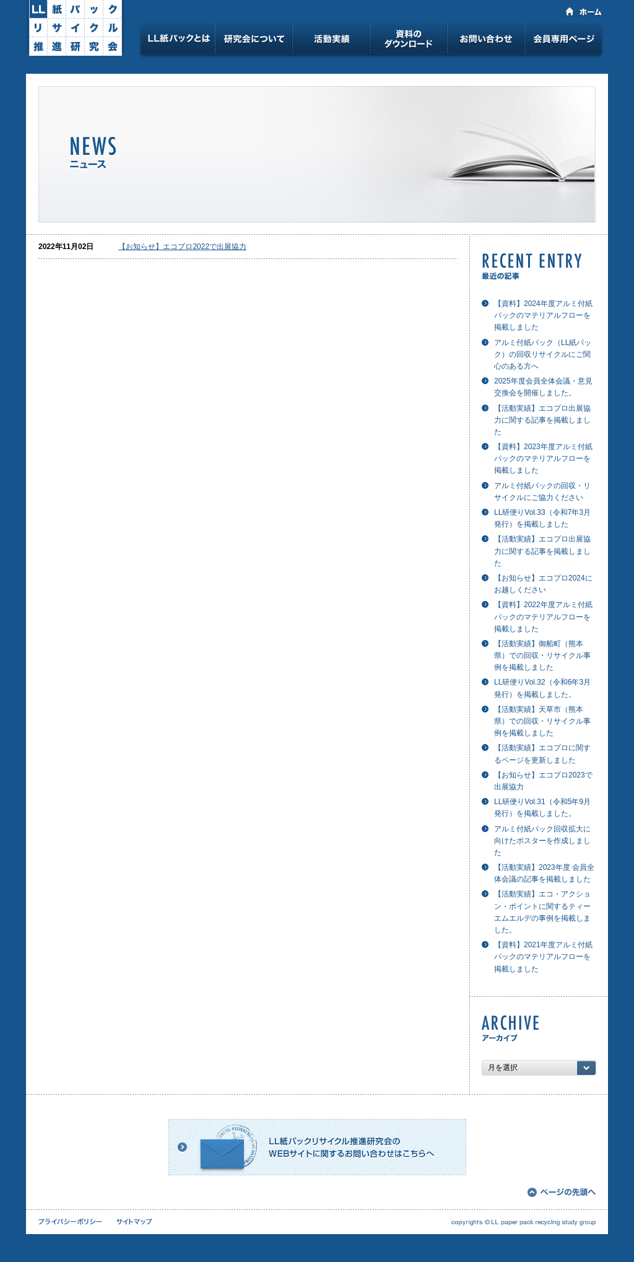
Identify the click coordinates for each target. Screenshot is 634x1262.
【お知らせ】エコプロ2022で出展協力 (182, 246)
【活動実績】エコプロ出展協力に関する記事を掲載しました (542, 420)
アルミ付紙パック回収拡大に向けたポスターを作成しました (542, 841)
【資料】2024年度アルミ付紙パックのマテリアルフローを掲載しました (543, 315)
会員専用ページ (564, 41)
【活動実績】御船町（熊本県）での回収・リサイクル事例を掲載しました (542, 655)
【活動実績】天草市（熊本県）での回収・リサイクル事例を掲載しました (542, 721)
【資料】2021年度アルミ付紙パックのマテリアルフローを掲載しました (543, 956)
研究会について (253, 41)
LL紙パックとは (177, 41)
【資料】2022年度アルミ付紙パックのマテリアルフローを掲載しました (543, 616)
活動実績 (331, 41)
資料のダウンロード (408, 41)
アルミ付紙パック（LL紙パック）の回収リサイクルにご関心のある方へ (542, 354)
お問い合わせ (485, 41)
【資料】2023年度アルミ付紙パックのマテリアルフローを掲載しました (543, 458)
